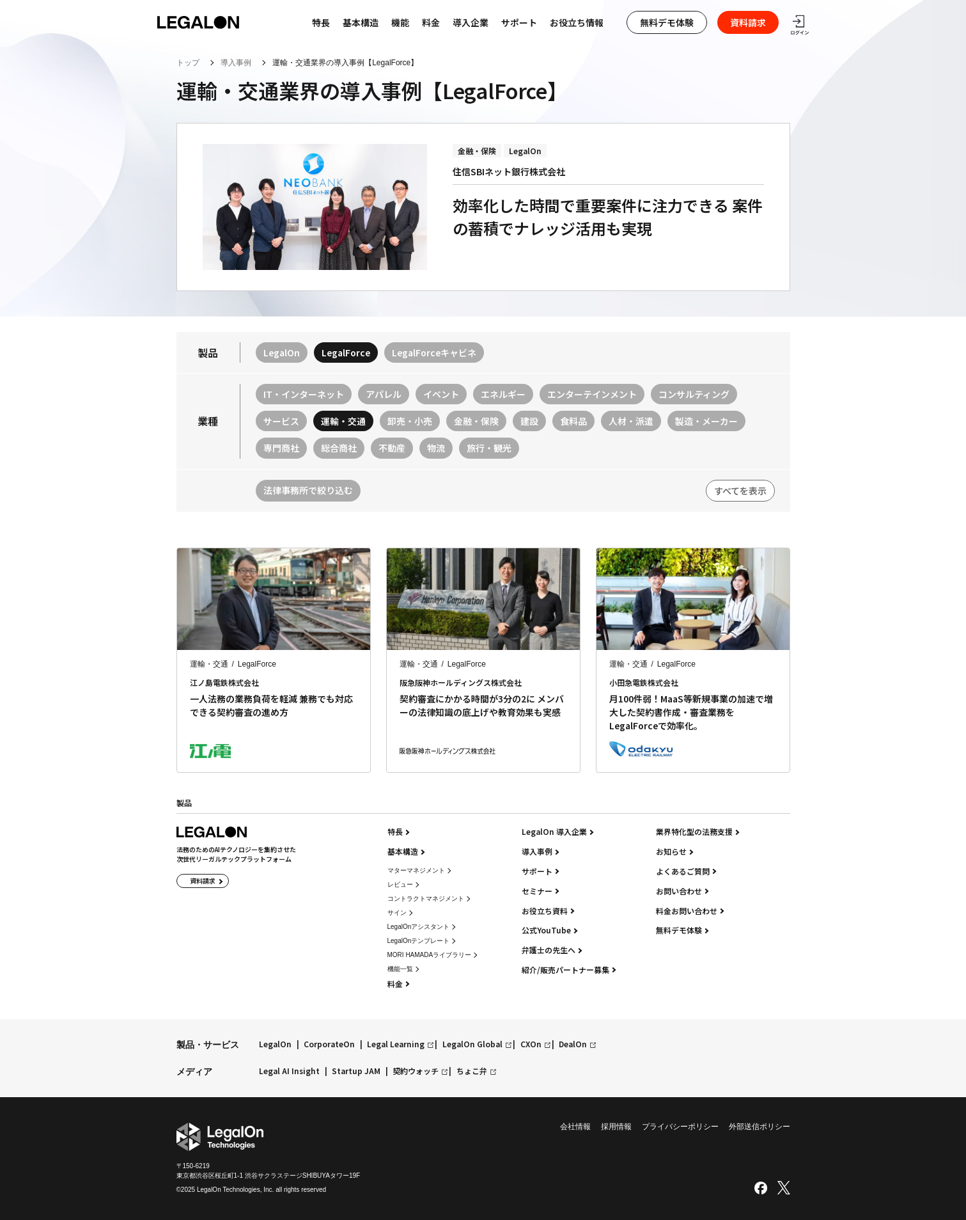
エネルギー (503, 394)
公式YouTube (546, 930)
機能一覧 (400, 968)
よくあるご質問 (683, 871)
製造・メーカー (706, 421)
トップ (187, 62)
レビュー (400, 884)
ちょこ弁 (471, 1071)
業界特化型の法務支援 (694, 832)
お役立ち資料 (545, 911)
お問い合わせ (679, 891)
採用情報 (616, 1126)
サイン (397, 912)
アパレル (383, 394)
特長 (395, 832)
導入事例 (236, 62)
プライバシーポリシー (680, 1126)
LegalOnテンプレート (418, 940)
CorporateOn (329, 1044)
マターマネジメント (416, 870)
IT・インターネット (303, 394)
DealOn (573, 1044)
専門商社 (281, 447)
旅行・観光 (489, 447)
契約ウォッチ (416, 1071)
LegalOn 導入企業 (554, 832)
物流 (436, 447)
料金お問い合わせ (686, 911)
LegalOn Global (472, 1044)
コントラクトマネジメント (425, 898)
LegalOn (281, 352)
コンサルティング (693, 394)
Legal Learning (396, 1044)
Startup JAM (356, 1071)
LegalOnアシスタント (418, 926)
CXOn (530, 1044)
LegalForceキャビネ (434, 352)
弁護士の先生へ (548, 950)
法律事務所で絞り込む (308, 490)
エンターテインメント (592, 394)
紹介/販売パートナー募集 (565, 970)
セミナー (537, 891)
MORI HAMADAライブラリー (429, 954)
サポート (519, 22)
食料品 (573, 421)
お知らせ (671, 851)
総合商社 (339, 447)
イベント (441, 394)
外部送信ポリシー (759, 1126)
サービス (281, 421)
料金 (431, 22)
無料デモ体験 (667, 22)
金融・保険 (476, 421)
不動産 (391, 447)
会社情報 (575, 1126)
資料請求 (748, 22)
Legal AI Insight (289, 1071)
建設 (529, 421)
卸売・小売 (409, 421)
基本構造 (360, 22)
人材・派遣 (631, 421)
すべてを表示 (740, 490)
